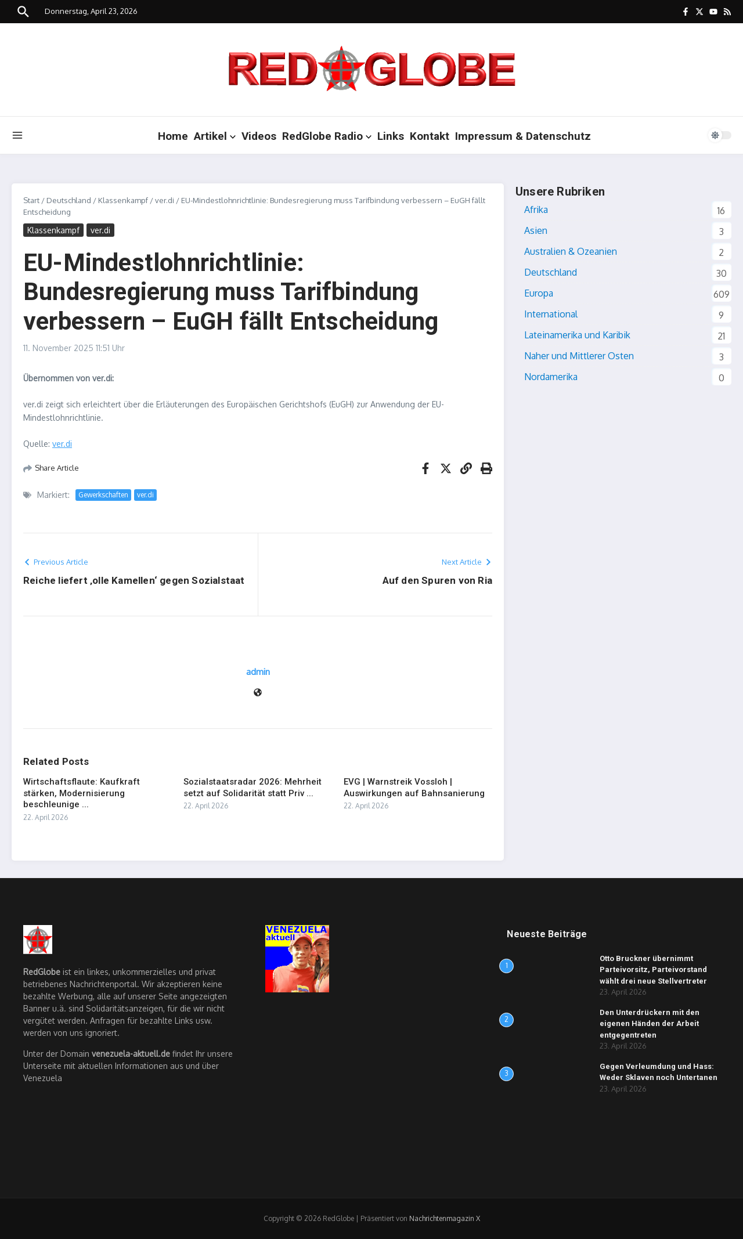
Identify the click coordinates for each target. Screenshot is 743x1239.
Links (390, 136)
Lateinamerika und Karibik (577, 335)
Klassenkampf (123, 200)
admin (258, 671)
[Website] (258, 693)
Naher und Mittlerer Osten (579, 356)
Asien (535, 230)
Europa (538, 293)
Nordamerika (551, 376)
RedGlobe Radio (327, 136)
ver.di (164, 200)
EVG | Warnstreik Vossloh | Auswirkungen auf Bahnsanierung (414, 787)
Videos (258, 136)
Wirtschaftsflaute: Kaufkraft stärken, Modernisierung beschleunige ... (81, 793)
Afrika (536, 209)
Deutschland (68, 200)
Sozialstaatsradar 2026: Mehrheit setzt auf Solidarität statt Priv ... (252, 787)
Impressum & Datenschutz (523, 136)
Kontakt (429, 136)
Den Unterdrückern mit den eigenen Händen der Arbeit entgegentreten (649, 1023)
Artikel (215, 136)
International (551, 314)
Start (31, 200)
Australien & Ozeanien (570, 251)
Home (173, 136)
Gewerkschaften (103, 494)
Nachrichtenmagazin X (444, 1218)
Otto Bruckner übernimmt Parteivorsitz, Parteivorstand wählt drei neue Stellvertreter (653, 969)
